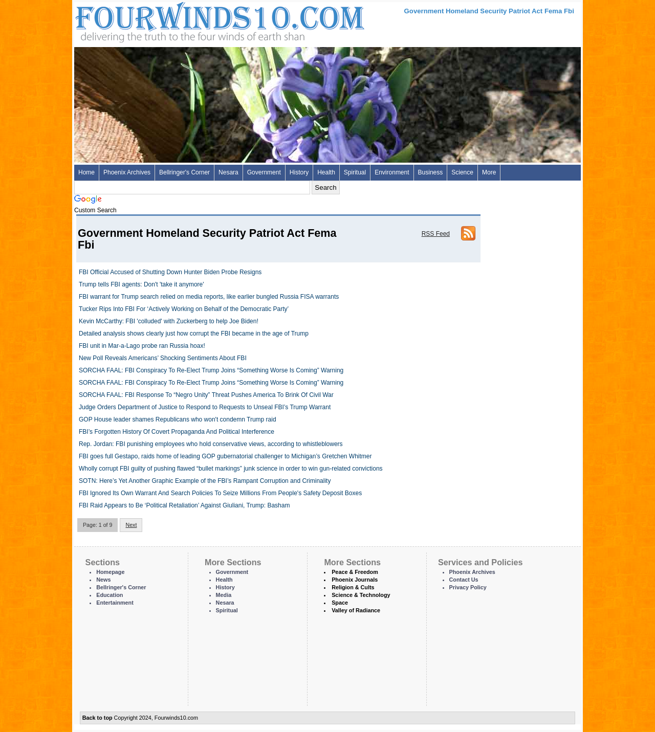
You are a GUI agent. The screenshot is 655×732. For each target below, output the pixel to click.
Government (264, 172)
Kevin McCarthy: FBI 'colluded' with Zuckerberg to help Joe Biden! (168, 321)
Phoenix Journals (355, 579)
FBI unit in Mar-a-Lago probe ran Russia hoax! (142, 345)
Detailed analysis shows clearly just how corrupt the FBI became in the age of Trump (194, 333)
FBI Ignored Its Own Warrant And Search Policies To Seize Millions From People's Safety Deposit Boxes (220, 493)
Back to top (97, 718)
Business (430, 172)
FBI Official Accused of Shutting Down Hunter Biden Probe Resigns (170, 272)
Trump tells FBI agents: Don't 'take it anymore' (141, 284)
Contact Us (463, 579)
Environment (392, 172)
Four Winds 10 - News (176, 20)
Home (86, 172)
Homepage (110, 572)
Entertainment (115, 603)
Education (109, 595)
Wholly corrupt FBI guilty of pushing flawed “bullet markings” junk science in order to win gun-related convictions (231, 468)
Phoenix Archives (126, 172)
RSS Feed (436, 233)
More (489, 172)
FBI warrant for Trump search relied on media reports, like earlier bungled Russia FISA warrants (209, 296)
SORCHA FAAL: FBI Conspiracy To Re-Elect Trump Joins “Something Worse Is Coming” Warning (211, 370)
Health (326, 172)
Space (340, 603)
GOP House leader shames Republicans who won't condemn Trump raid (177, 419)
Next (131, 525)
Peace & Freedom (355, 572)
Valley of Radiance (356, 610)
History (299, 172)
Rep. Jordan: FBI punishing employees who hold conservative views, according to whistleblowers (211, 444)
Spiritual (355, 172)
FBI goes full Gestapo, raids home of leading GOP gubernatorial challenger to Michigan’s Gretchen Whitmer (225, 456)
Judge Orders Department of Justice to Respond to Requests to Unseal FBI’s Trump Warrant (205, 407)
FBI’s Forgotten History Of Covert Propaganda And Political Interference (176, 431)
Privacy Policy (468, 587)
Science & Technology (361, 595)
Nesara (228, 172)
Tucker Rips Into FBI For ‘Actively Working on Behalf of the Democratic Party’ (184, 309)
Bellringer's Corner (184, 172)
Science (462, 172)
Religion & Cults (353, 587)
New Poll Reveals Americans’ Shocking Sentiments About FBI (163, 358)
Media (224, 595)
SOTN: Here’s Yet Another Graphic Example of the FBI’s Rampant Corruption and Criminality (205, 480)
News (103, 579)
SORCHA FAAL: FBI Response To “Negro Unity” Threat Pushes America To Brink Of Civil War (206, 394)
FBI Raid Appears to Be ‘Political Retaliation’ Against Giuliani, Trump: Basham (184, 505)
